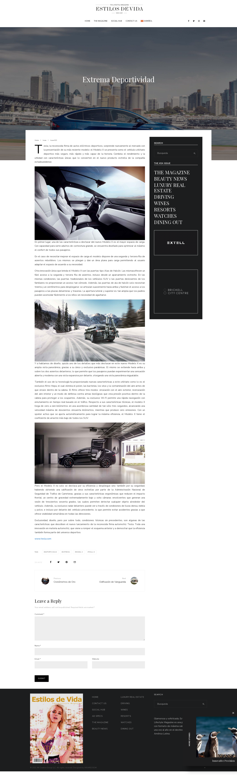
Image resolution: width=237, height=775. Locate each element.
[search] (194, 153)
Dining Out (168, 222)
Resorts (165, 209)
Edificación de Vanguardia (109, 580)
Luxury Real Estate (169, 188)
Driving (164, 196)
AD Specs (97, 719)
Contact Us (131, 21)
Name (38, 649)
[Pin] (67, 562)
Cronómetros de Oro (71, 580)
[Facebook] (188, 21)
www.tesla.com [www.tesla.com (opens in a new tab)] (43, 538)
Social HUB (116, 21)
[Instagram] (198, 21)
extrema (66, 552)
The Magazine (100, 21)
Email (38, 662)
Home (87, 21)
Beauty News (170, 178)
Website (95, 662)
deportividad (51, 552)
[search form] (172, 153)
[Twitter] (193, 21)
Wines (161, 203)
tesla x (92, 552)
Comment (39, 614)
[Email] (75, 562)
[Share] (50, 562)
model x (79, 552)
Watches (165, 215)
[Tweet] (58, 562)
